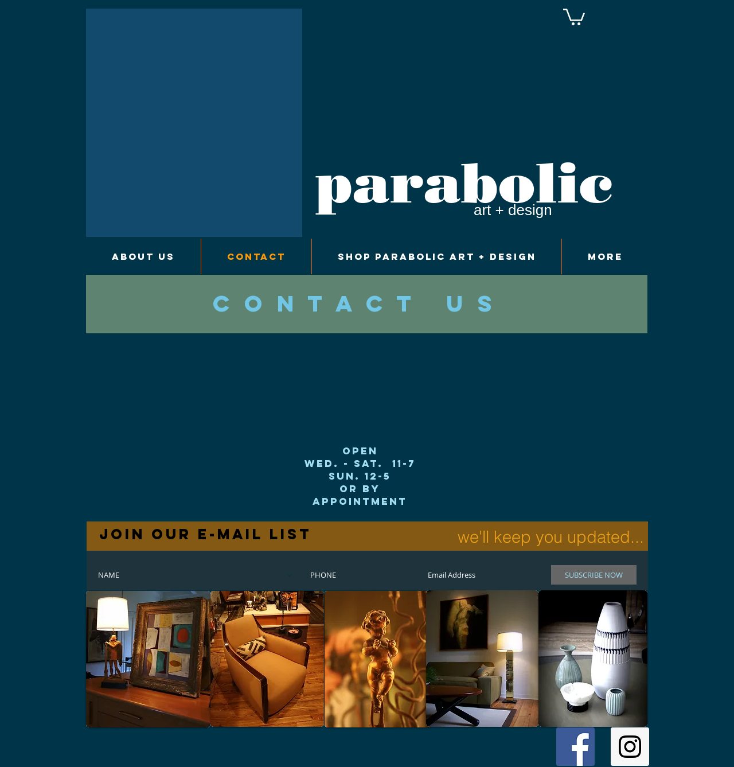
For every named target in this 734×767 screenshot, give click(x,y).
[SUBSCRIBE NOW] (594, 575)
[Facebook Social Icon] (575, 746)
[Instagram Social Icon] (630, 746)
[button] (574, 16)
